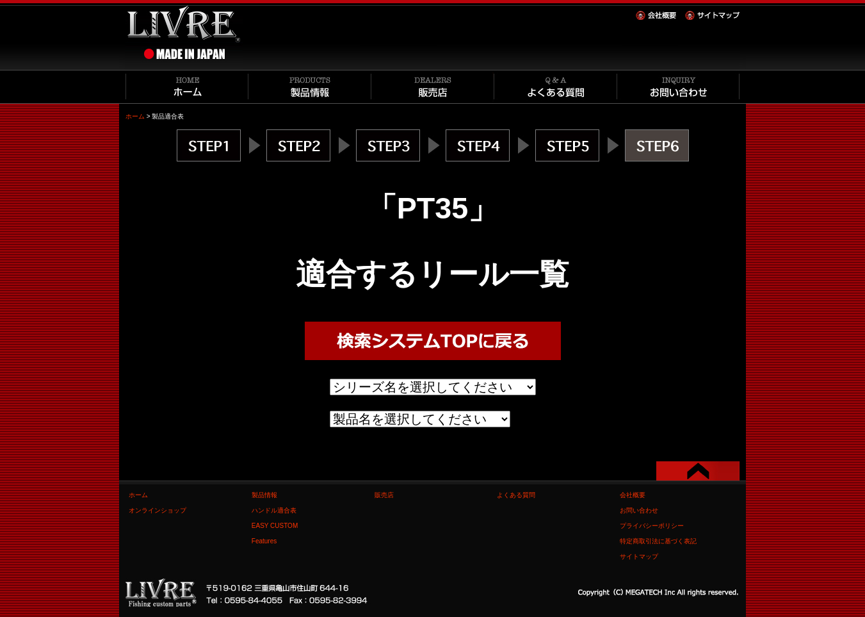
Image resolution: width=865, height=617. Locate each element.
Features (264, 541)
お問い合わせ (639, 510)
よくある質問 (516, 494)
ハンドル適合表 (274, 510)
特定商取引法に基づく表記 (658, 541)
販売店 (384, 494)
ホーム (135, 116)
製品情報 (264, 494)
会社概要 (632, 494)
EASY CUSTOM (275, 525)
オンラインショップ (157, 510)
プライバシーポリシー (652, 525)
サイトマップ (639, 556)
